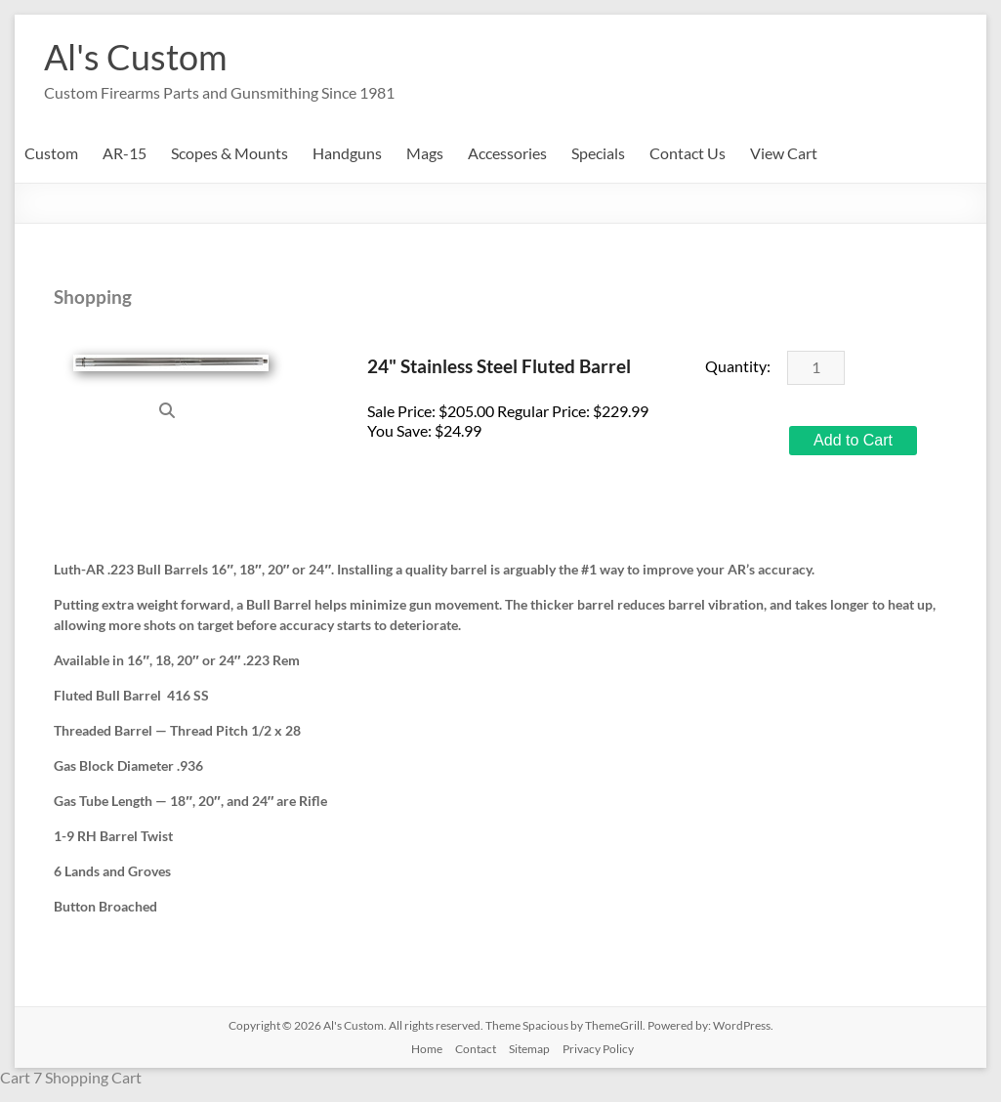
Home (426, 1048)
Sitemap (529, 1048)
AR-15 (124, 153)
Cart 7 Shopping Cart (71, 1077)
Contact (475, 1048)
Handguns (347, 153)
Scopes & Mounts (229, 153)
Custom (51, 153)
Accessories (507, 153)
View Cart (783, 153)
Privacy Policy (598, 1048)
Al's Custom (136, 56)
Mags (424, 153)
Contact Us (687, 153)
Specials (598, 153)
